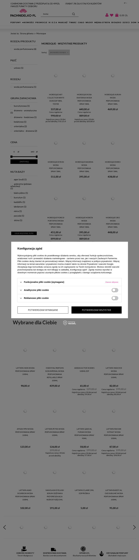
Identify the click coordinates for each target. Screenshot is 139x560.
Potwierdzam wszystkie (96, 309)
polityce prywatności (103, 261)
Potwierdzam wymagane (43, 309)
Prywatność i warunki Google (100, 264)
